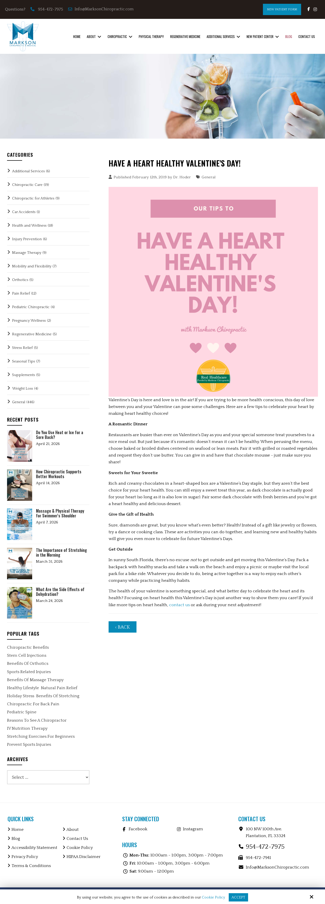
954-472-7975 (50, 9)
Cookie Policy (213, 897)
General (209, 177)
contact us (179, 605)
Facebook (138, 829)
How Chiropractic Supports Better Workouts (58, 474)
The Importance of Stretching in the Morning (61, 552)
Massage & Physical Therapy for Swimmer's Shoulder (60, 513)
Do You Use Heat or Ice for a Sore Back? (59, 435)
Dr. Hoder (182, 177)
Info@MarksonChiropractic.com (101, 9)
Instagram (193, 829)
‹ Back (122, 627)
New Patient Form (282, 9)
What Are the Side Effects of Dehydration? (60, 592)
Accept (238, 897)
